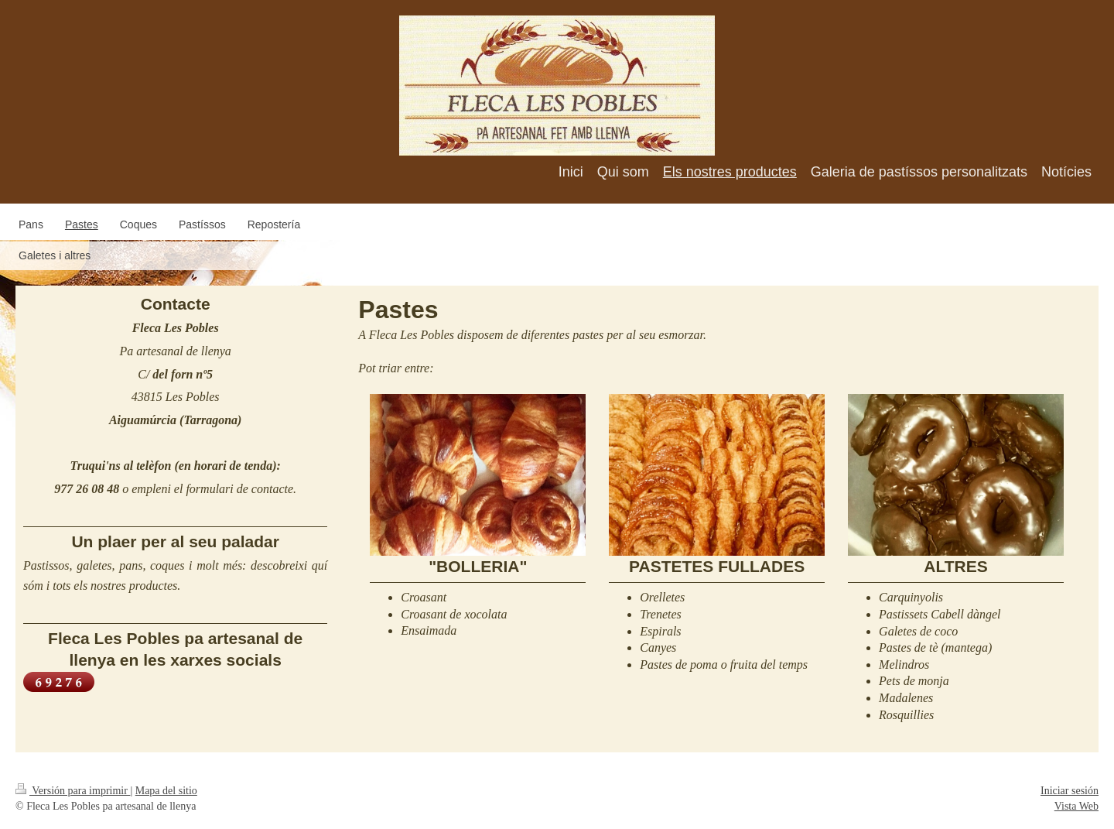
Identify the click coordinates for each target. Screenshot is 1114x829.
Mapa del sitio (166, 790)
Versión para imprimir (72, 790)
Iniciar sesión (1070, 790)
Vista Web (1076, 806)
